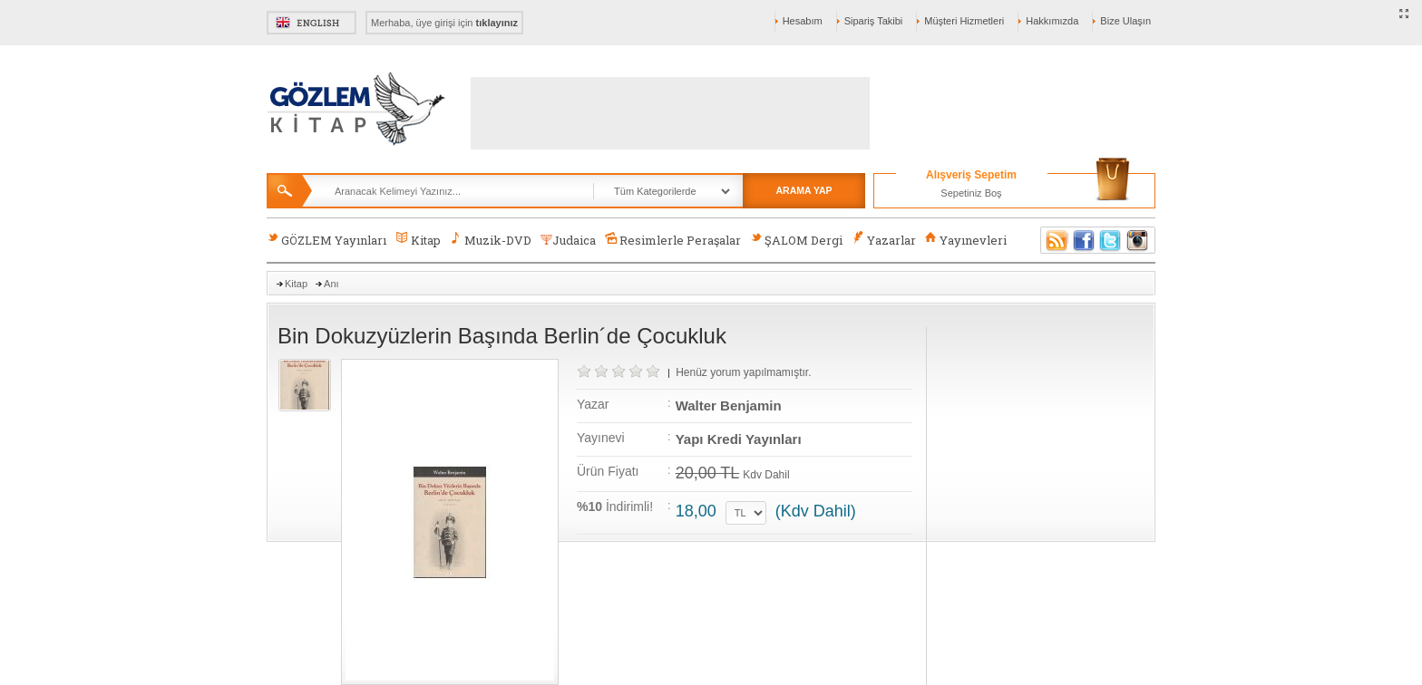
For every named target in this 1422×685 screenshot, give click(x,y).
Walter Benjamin (729, 405)
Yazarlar (883, 239)
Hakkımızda (1052, 20)
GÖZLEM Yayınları (326, 239)
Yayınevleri (966, 239)
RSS (1053, 240)
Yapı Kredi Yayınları (739, 439)
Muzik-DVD (490, 239)
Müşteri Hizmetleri (964, 20)
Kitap (417, 239)
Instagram (1138, 240)
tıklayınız (497, 22)
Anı (331, 283)
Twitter (1111, 240)
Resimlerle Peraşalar (673, 239)
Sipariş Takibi (873, 20)
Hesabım (803, 20)
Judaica (568, 240)
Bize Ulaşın (1125, 20)
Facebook (1083, 240)
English (311, 22)
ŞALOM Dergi (796, 239)
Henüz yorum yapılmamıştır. (743, 372)
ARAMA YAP (803, 190)
